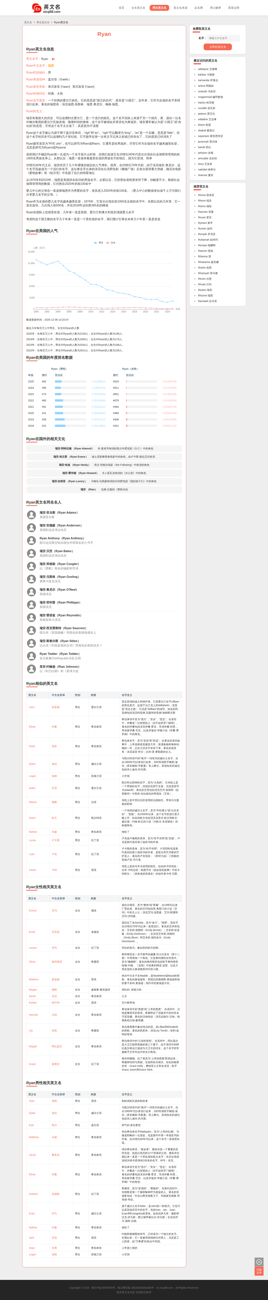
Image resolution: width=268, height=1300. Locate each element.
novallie (202, 108)
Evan (32, 1213)
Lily (31, 1030)
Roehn (202, 267)
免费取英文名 (201, 28)
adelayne (203, 69)
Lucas (32, 840)
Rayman (203, 211)
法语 (93, 802)
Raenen (202, 250)
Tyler (31, 1100)
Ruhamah (203, 239)
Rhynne (202, 295)
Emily (32, 931)
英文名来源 (180, 7)
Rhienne (203, 256)
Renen (202, 278)
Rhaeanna (204, 262)
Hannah (33, 1014)
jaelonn (202, 113)
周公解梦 (215, 7)
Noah (32, 746)
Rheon (202, 200)
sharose (202, 175)
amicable (203, 158)
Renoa (202, 195)
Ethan (32, 726)
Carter (32, 869)
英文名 (28, 22)
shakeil (202, 130)
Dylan (32, 763)
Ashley (33, 1002)
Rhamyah (203, 273)
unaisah (202, 91)
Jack (31, 1237)
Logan (32, 775)
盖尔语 (52, 79)
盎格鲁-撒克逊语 (100, 989)
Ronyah (202, 234)
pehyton (202, 152)
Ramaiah (203, 301)
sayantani (203, 136)
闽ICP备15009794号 (103, 1287)
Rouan (202, 217)
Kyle (31, 1125)
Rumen (202, 228)
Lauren (33, 947)
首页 (121, 7)
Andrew (33, 1193)
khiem (201, 124)
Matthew (34, 1137)
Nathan (33, 831)
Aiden (32, 788)
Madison (34, 979)
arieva (201, 85)
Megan (33, 989)
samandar (204, 80)
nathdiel (202, 169)
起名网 (198, 7)
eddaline (203, 119)
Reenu (202, 206)
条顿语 (95, 931)
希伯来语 (96, 726)
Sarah (32, 996)
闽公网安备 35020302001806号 (135, 1287)
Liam (31, 707)
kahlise (202, 74)
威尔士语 (96, 763)
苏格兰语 (96, 775)
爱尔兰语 (96, 707)
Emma (32, 910)
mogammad (205, 96)
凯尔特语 (96, 817)
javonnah (203, 141)
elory (201, 163)
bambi (201, 147)
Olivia (32, 961)
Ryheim (202, 222)
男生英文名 (159, 7)
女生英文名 (138, 7)
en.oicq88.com (164, 1287)
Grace (32, 1064)
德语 (93, 910)
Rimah (201, 284)
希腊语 (95, 961)
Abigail (33, 1046)
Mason (33, 802)
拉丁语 (95, 840)
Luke (31, 854)
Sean (32, 1247)
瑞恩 (51, 65)
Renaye (202, 245)
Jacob (32, 1154)
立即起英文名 (217, 46)
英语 (93, 869)
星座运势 (233, 7)
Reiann (202, 289)
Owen (32, 817)
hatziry (202, 102)
